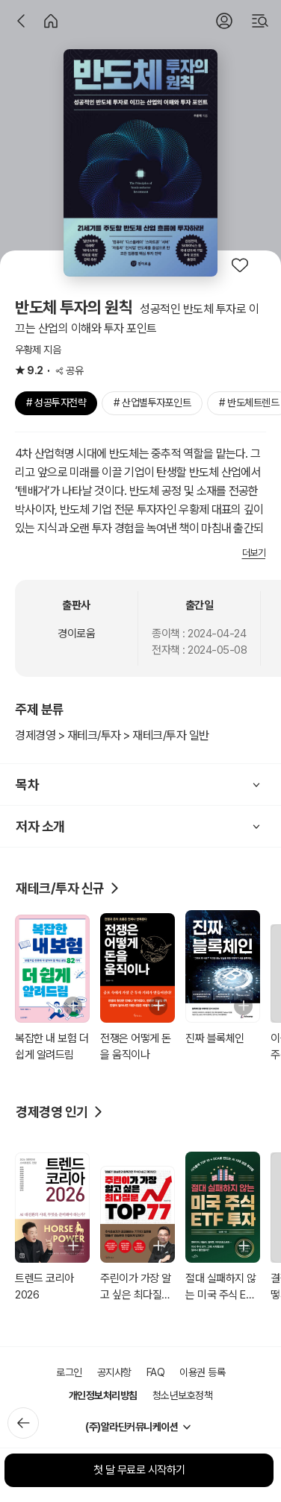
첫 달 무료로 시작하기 (139, 1470)
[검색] (260, 21)
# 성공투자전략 (56, 402)
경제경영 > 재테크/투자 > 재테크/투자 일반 (112, 735)
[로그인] (224, 21)
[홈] (51, 21)
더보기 (254, 552)
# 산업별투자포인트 (152, 402)
